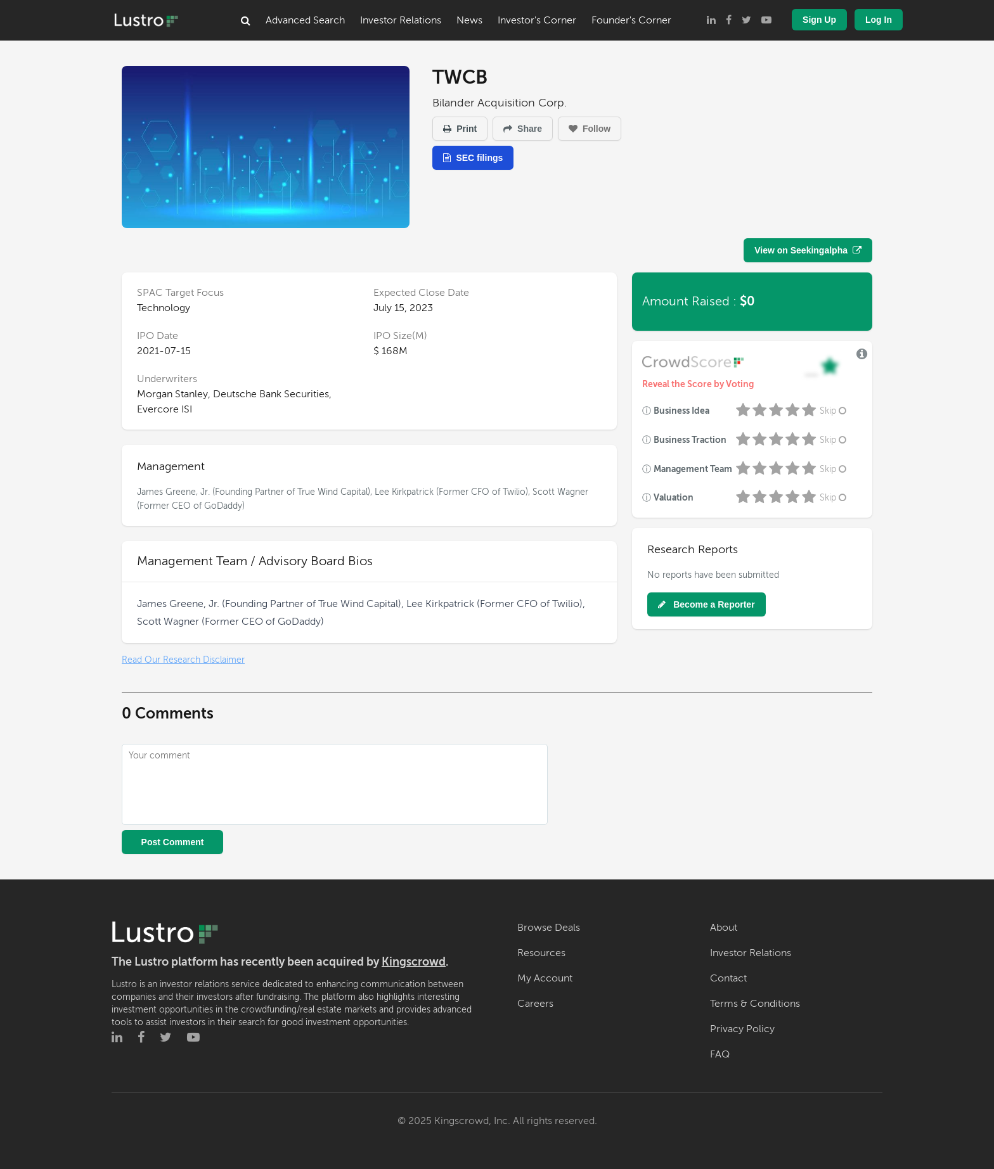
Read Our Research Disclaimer (183, 660)
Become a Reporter (706, 604)
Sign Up (819, 20)
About (723, 927)
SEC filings (473, 158)
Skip (834, 411)
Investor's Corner (537, 20)
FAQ (720, 1054)
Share (522, 129)
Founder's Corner (631, 20)
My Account (544, 978)
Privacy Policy (742, 1029)
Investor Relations (400, 20)
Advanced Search (305, 20)
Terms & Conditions (755, 1003)
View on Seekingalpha (808, 250)
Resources (541, 953)
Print (460, 129)
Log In (878, 20)
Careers (535, 1003)
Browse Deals (548, 927)
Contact (728, 978)
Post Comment (172, 842)
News (469, 20)
